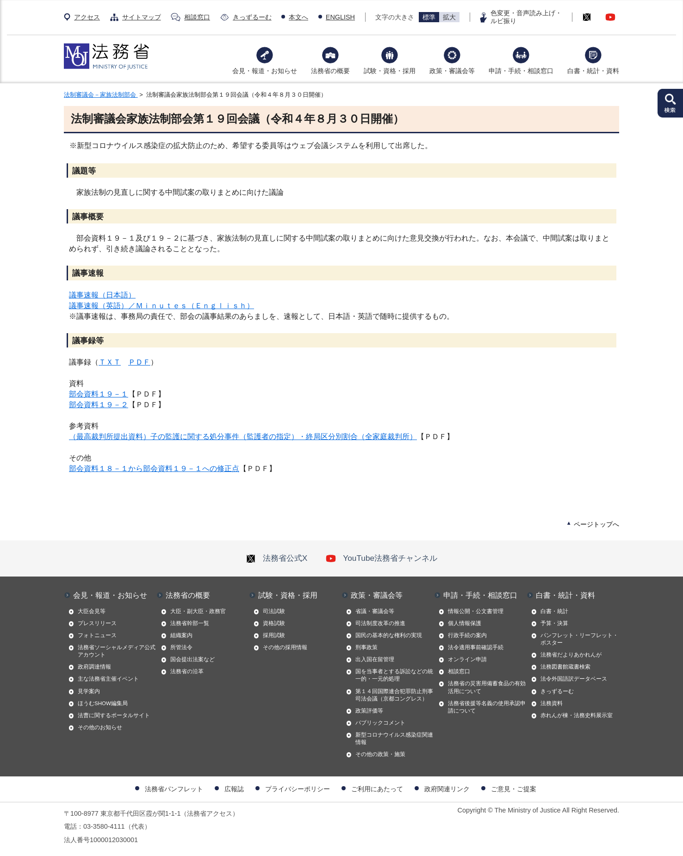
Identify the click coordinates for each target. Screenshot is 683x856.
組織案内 (181, 635)
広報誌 (234, 789)
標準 (428, 17)
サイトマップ (141, 17)
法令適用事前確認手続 (475, 647)
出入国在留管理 (374, 659)
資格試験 (274, 623)
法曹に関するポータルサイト (114, 715)
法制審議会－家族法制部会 (101, 94)
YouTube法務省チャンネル (381, 558)
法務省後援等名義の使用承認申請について (487, 707)
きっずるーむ (252, 17)
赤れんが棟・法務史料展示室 (576, 715)
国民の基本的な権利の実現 (388, 635)
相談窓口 (197, 17)
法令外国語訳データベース (573, 679)
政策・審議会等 (452, 70)
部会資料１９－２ (98, 405)
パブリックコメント (380, 723)
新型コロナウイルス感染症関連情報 (394, 738)
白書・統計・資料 (593, 70)
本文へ (298, 17)
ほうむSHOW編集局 (103, 703)
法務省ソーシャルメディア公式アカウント (116, 651)
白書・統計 (554, 611)
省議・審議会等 (374, 611)
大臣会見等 (92, 611)
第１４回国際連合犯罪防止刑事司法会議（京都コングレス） (394, 695)
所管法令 (181, 647)
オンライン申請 (467, 659)
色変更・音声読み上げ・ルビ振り (526, 17)
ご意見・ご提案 (513, 789)
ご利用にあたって (377, 789)
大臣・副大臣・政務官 (198, 611)
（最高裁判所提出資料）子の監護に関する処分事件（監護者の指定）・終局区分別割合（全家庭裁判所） (243, 436)
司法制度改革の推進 (380, 623)
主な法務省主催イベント (108, 679)
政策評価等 (369, 710)
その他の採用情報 (285, 647)
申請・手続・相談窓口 (521, 70)
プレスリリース (97, 623)
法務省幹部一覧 (189, 623)
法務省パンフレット (174, 789)
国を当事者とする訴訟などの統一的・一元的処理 (394, 675)
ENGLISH (340, 17)
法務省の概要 (330, 70)
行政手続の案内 (467, 635)
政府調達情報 (94, 667)
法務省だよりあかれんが (571, 655)
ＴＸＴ (110, 362)
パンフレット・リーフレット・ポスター (579, 639)
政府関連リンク (447, 789)
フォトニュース (97, 635)
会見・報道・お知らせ (264, 70)
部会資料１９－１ (98, 394)
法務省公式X (277, 558)
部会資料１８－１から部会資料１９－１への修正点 (154, 468)
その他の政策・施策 (380, 754)
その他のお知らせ (100, 727)
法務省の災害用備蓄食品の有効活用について (487, 687)
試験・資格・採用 (390, 70)
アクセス (87, 17)
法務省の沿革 (187, 671)
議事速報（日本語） (102, 295)
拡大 (449, 17)
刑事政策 (366, 647)
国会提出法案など (192, 659)
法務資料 (551, 703)
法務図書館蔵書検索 (565, 667)
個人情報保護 (464, 623)
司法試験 (274, 611)
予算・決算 (554, 623)
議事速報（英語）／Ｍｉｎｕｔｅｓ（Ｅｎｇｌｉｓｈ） (161, 306)
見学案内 (89, 691)
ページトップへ (596, 524)
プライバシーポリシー (297, 789)
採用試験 (274, 635)
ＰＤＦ (139, 362)
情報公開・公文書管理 (475, 611)
